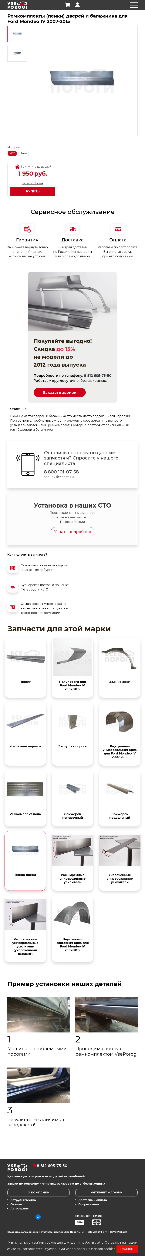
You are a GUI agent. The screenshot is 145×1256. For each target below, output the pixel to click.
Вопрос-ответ (88, 1204)
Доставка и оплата (92, 1200)
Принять (127, 1249)
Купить (33, 191)
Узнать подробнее (72, 531)
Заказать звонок (59, 392)
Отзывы (16, 1204)
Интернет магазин (106, 1192)
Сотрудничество (23, 1200)
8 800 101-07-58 (61, 472)
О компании (38, 1192)
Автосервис (19, 1208)
